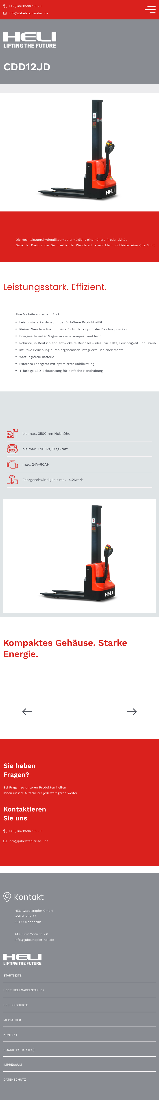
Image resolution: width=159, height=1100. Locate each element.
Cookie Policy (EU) (19, 1050)
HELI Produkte (15, 1005)
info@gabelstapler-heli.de (34, 939)
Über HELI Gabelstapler (23, 990)
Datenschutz (14, 1079)
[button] (8, 1092)
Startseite (12, 975)
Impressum (12, 1064)
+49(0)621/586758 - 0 (31, 934)
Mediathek (12, 1020)
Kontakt (10, 1035)
